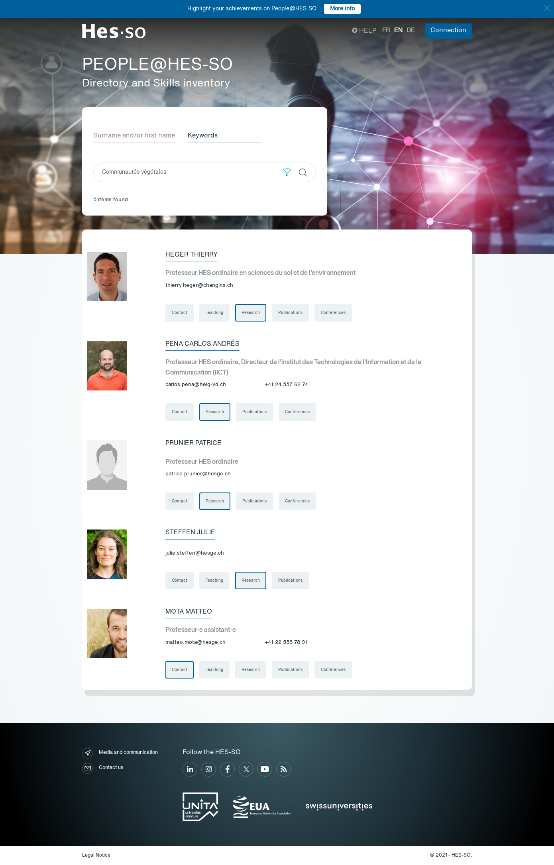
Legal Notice (96, 855)
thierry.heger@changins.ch (199, 285)
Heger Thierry (191, 255)
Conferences (333, 313)
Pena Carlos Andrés (202, 344)
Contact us (102, 768)
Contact (179, 313)
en (398, 30)
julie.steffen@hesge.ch (194, 553)
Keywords (203, 136)
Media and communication (120, 753)
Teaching (214, 313)
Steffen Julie (190, 533)
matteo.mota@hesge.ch (195, 642)
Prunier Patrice (193, 443)
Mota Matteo (188, 612)
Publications (290, 313)
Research (251, 313)
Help (364, 31)
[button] (287, 172)
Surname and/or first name (134, 136)
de (411, 30)
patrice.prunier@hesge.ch (198, 474)
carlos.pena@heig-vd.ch (195, 384)
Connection (448, 30)
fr (386, 30)
